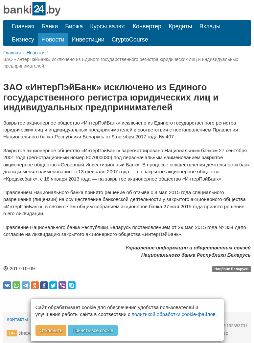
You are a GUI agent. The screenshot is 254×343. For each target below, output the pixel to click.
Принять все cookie (92, 330)
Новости (52, 39)
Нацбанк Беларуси (232, 269)
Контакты (17, 319)
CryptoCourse (130, 39)
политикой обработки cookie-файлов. (174, 314)
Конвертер (147, 26)
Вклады (209, 26)
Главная (23, 26)
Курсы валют (107, 26)
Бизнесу (23, 39)
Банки (50, 26)
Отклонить (51, 330)
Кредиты (180, 26)
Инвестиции (88, 39)
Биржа (74, 26)
